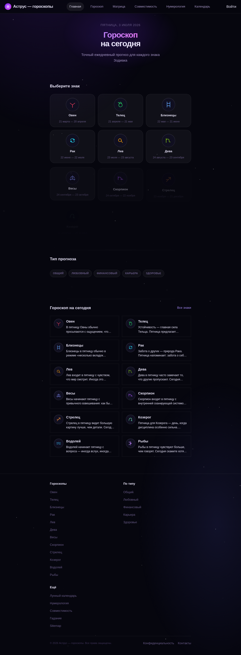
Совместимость (61, 610)
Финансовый (132, 507)
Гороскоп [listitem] (97, 6)
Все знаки (184, 307)
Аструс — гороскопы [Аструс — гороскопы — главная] (29, 6)
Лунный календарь (63, 595)
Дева (53, 529)
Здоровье (130, 522)
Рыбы (54, 575)
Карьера (129, 514)
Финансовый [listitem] (107, 273)
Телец (54, 499)
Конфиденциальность (158, 643)
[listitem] (72, 110)
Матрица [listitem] (119, 6)
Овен (53, 492)
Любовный (130, 499)
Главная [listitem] (75, 6)
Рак (52, 514)
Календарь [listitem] (202, 6)
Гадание (56, 618)
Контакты (184, 643)
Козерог (55, 559)
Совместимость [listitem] (146, 6)
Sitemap (55, 626)
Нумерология (59, 603)
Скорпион (57, 544)
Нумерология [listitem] (175, 6)
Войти (231, 6)
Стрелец (56, 552)
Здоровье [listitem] (153, 273)
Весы (53, 537)
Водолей (56, 567)
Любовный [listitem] (80, 273)
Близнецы (57, 507)
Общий (128, 492)
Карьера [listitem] (131, 273)
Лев (52, 522)
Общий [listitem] (58, 273)
